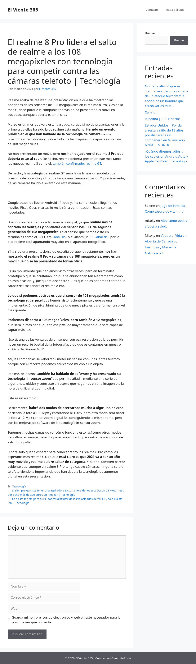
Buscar (150, 33)
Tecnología (19, 486)
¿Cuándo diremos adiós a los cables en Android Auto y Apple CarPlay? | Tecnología (166, 156)
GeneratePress (121, 658)
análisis (59, 237)
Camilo (150, 112)
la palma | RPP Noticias (162, 119)
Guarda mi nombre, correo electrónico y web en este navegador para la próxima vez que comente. (66, 620)
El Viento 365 (23, 9)
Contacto (152, 10)
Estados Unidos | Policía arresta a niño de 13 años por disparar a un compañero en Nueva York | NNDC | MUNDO (166, 135)
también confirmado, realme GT (77, 163)
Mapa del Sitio (175, 10)
